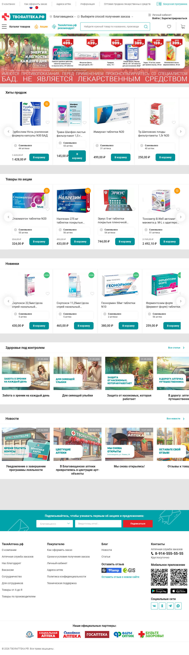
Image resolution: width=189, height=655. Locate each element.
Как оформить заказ (35, 4)
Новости (107, 549)
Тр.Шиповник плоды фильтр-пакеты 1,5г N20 (153, 133)
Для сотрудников (12, 583)
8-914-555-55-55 (169, 553)
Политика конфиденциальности (66, 576)
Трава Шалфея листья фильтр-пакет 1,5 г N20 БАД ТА (71, 134)
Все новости (175, 418)
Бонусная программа (172, 4)
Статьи (106, 556)
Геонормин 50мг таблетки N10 (118, 304)
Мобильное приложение (168, 565)
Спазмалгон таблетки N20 (29, 218)
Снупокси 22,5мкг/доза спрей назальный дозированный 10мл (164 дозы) (28, 305)
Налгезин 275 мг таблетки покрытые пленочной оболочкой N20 (71, 220)
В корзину (39, 157)
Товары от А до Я (12, 589)
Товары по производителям (18, 596)
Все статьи (176, 347)
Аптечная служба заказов (17, 556)
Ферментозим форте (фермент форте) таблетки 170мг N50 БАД (163, 305)
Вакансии (8, 569)
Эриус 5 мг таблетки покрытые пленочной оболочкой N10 (112, 220)
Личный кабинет (57, 563)
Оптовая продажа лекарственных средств (127, 4)
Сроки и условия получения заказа (68, 556)
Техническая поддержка (62, 583)
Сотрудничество (12, 576)
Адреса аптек (63, 4)
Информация (87, 4)
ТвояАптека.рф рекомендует (64, 27)
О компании (8, 4)
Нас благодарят (11, 563)
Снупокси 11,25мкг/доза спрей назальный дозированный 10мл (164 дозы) (73, 305)
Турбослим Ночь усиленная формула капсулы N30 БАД (30, 133)
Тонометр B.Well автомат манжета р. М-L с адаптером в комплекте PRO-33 (160, 220)
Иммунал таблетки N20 (109, 132)
